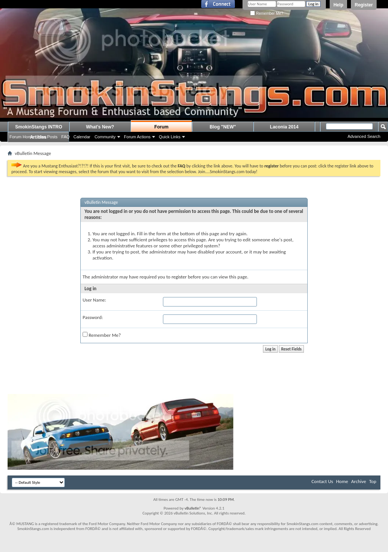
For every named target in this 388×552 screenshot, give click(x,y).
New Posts (48, 136)
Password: (93, 317)
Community (105, 136)
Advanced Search (363, 136)
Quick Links (169, 136)
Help (338, 5)
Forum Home (21, 136)
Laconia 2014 (284, 127)
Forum (161, 127)
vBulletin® (193, 508)
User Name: (94, 300)
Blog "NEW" (223, 127)
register (179, 277)
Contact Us (322, 481)
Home (342, 481)
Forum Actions (137, 136)
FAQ (65, 136)
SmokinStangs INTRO (38, 127)
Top (372, 481)
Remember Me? (266, 13)
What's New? (100, 127)
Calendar (82, 136)
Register (364, 5)
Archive (358, 481)
